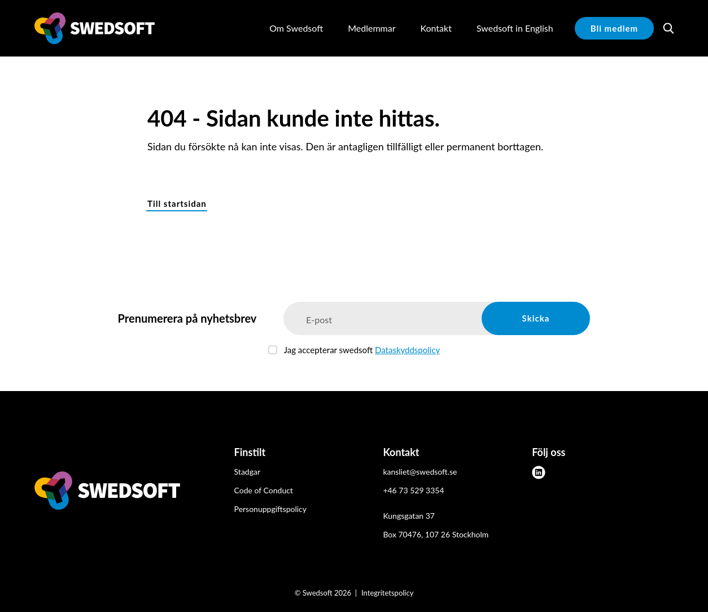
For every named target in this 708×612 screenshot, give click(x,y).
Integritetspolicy (387, 592)
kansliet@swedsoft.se (420, 471)
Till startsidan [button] (177, 203)
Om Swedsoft (296, 28)
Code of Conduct (263, 490)
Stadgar (247, 471)
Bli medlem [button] (614, 28)
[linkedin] (538, 472)
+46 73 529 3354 (413, 490)
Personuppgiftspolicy (270, 509)
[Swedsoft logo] (107, 492)
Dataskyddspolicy (407, 350)
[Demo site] (94, 28)
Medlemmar (371, 28)
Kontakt (435, 28)
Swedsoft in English (515, 28)
